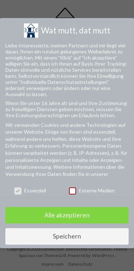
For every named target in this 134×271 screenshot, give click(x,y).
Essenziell (30, 186)
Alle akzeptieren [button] (67, 211)
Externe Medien (92, 186)
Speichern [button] (67, 232)
